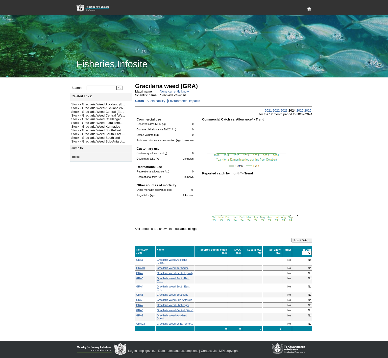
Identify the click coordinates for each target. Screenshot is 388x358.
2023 (284, 110)
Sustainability (156, 101)
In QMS (307, 249)
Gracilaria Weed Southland (172, 294)
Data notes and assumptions (178, 351)
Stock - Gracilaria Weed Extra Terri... (96, 123)
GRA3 (139, 278)
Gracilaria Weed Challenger (173, 305)
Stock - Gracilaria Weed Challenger (96, 119)
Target (287, 249)
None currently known (175, 91)
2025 (299, 110)
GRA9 (139, 315)
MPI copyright (229, 351)
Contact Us (209, 351)
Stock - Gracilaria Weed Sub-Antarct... (98, 141)
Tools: (76, 157)
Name (160, 249)
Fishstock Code (142, 251)
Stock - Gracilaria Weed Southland (95, 138)
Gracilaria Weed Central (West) (175, 310)
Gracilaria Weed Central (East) (175, 273)
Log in (132, 351)
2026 (307, 110)
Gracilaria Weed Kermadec (173, 267)
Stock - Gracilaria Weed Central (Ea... (97, 112)
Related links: (82, 96)
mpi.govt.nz (147, 351)
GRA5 (139, 294)
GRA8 (139, 310)
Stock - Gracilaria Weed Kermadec (95, 126)
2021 (268, 110)
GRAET (140, 323)
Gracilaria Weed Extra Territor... (175, 323)
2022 (276, 110)
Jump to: (78, 148)
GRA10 (140, 267)
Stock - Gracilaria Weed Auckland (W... (98, 108)
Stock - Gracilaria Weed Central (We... (98, 115)
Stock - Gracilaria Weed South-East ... (98, 130)
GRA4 (139, 286)
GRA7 (139, 305)
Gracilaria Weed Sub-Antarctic (174, 299)
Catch (139, 101)
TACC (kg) (237, 251)
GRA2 (139, 273)
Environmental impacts (184, 101)
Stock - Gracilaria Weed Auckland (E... (98, 104)
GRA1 (139, 259)
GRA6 (139, 299)
